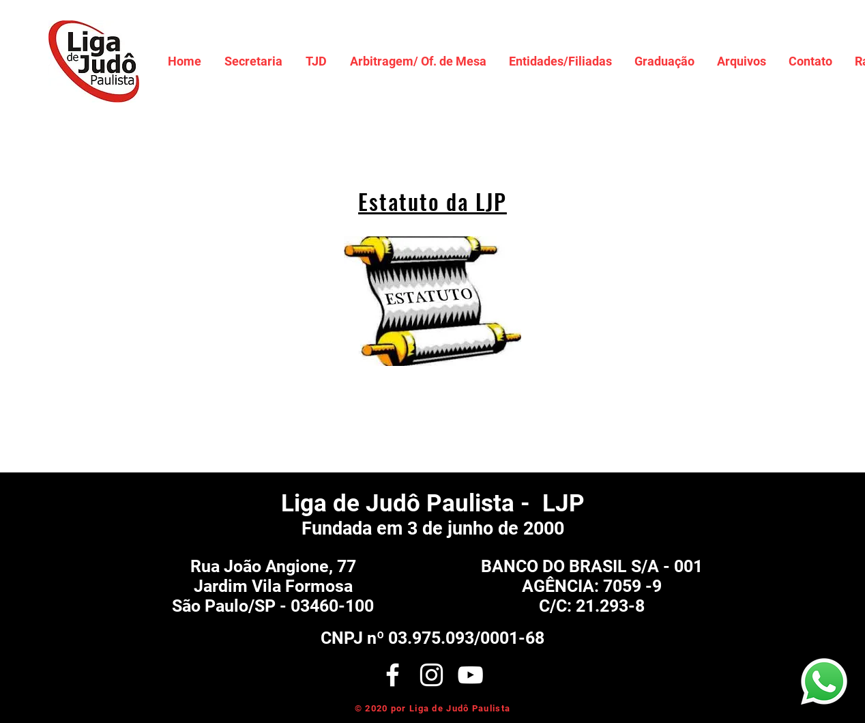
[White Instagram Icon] (431, 675)
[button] (253, 61)
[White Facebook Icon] (392, 675)
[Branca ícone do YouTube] (470, 675)
